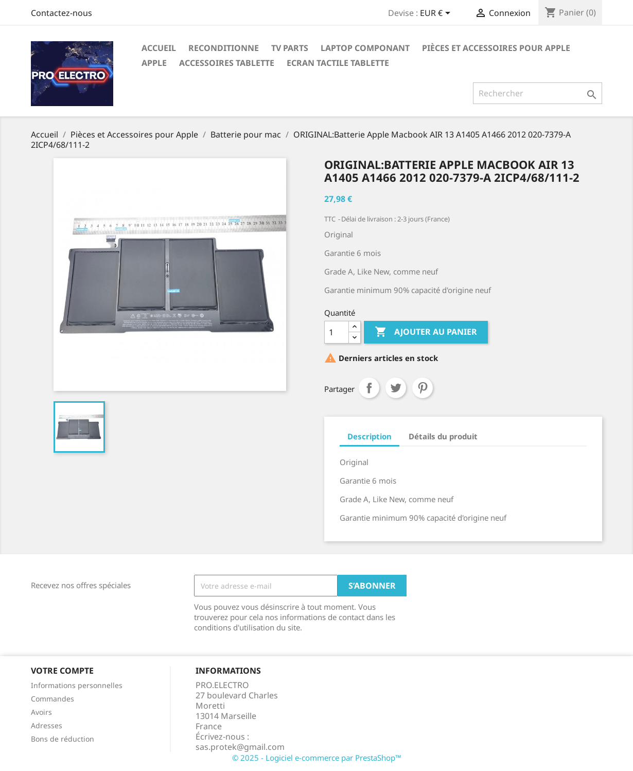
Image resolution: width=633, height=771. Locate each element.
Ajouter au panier (426, 332)
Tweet (395, 388)
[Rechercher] (537, 93)
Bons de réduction (62, 739)
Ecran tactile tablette (338, 62)
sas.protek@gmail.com (240, 746)
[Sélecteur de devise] (437, 14)
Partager (369, 388)
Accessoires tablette (226, 62)
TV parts (289, 48)
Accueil (159, 48)
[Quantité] (336, 332)
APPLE (154, 62)
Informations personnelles (76, 685)
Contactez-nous (61, 13)
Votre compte (62, 670)
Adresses (46, 725)
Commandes (52, 699)
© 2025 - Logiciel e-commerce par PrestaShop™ (316, 757)
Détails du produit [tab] (443, 436)
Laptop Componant (365, 48)
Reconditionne (223, 48)
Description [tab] (369, 436)
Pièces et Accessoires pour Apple (496, 48)
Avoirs (41, 712)
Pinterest (422, 388)
